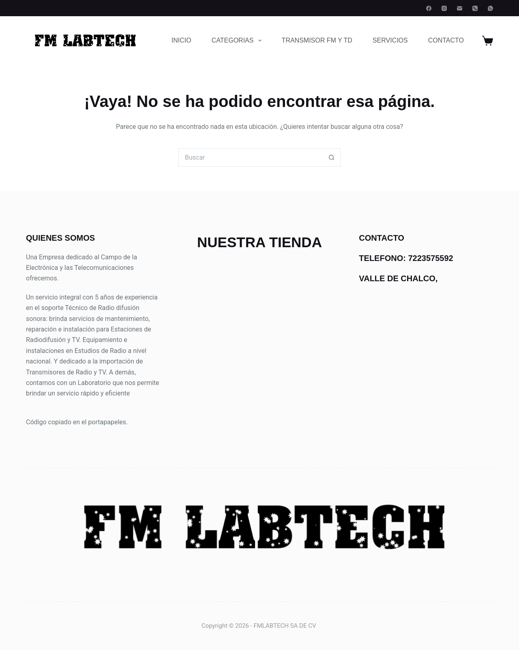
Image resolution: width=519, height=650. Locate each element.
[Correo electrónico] (459, 8)
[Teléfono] (475, 8)
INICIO (181, 40)
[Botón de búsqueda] (331, 157)
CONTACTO (446, 40)
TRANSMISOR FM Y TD (317, 40)
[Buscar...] (250, 157)
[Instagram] (444, 8)
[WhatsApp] (490, 8)
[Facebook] (428, 8)
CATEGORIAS (238, 40)
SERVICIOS (390, 40)
